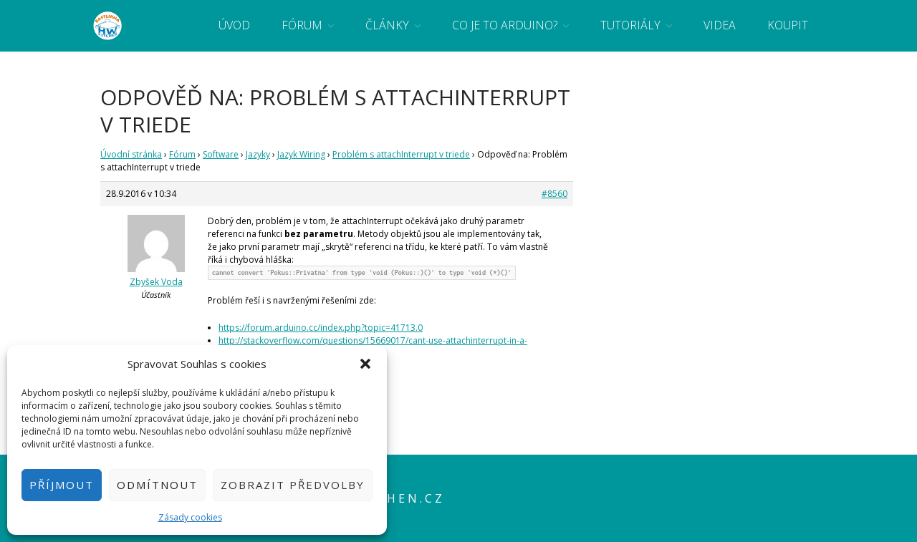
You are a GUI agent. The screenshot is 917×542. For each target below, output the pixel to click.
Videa (720, 25)
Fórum (302, 25)
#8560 (554, 194)
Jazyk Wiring (301, 154)
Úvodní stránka (131, 154)
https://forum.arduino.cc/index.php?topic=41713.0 (321, 327)
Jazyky (258, 154)
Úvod (234, 25)
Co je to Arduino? (504, 25)
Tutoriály (630, 25)
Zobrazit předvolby (293, 485)
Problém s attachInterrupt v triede (401, 154)
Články (387, 25)
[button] (365, 364)
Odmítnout (157, 485)
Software (221, 154)
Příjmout (61, 485)
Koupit (787, 25)
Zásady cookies (190, 517)
